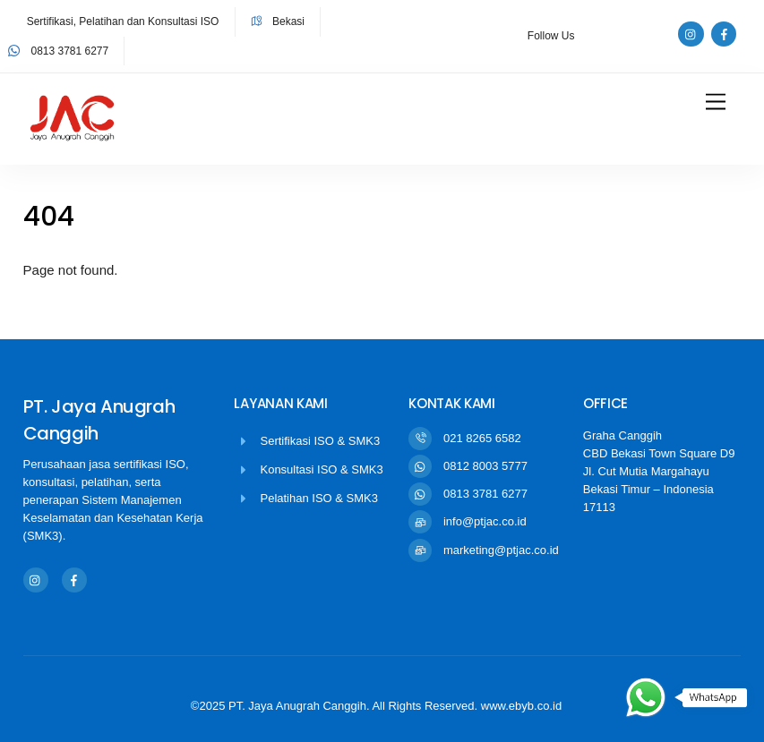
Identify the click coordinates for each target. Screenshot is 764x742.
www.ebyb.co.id (521, 705)
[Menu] (716, 102)
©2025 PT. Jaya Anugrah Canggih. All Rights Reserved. (336, 705)
